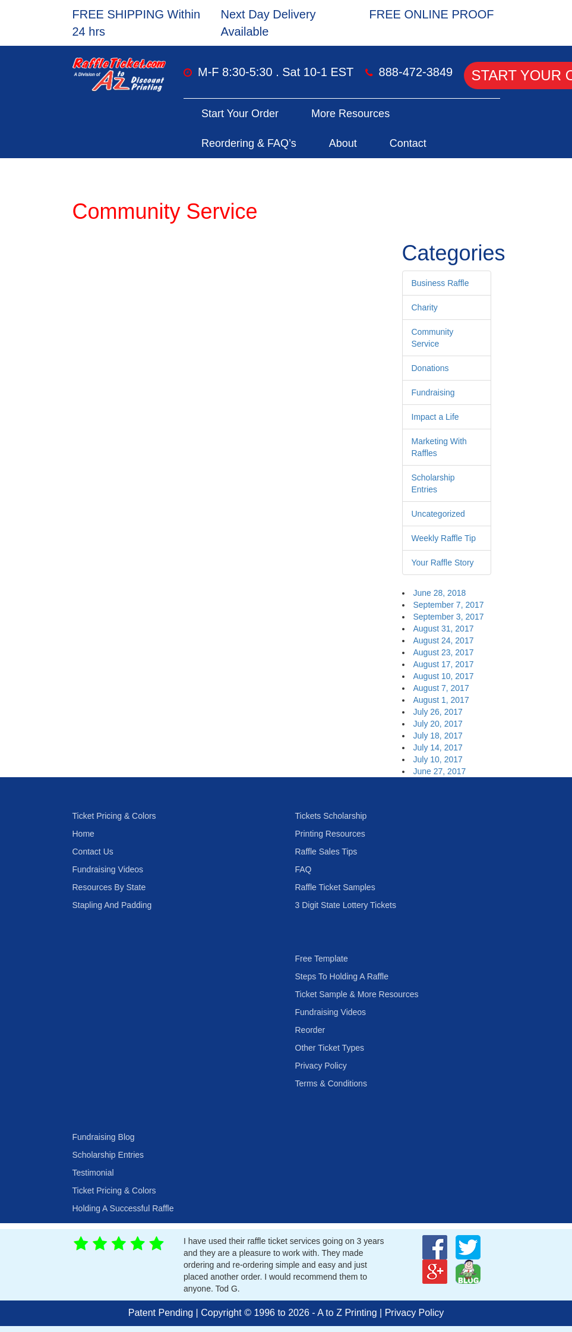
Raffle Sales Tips (326, 851)
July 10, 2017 (438, 759)
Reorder (310, 1030)
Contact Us (92, 851)
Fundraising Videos (108, 869)
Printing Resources (330, 833)
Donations (430, 368)
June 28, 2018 (439, 593)
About (343, 143)
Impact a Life (435, 417)
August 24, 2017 (443, 640)
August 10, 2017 (443, 676)
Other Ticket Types (329, 1048)
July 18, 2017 (438, 735)
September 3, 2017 (448, 616)
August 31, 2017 (443, 628)
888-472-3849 (416, 71)
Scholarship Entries (108, 1155)
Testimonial (93, 1172)
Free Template (321, 958)
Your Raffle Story (443, 562)
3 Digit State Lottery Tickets (345, 905)
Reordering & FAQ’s (248, 143)
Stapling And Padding (112, 905)
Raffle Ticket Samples (335, 887)
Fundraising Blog (103, 1137)
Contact (408, 143)
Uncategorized (438, 514)
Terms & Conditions (331, 1083)
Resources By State (109, 887)
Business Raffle (440, 283)
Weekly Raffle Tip (444, 538)
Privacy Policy (321, 1065)
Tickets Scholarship (331, 816)
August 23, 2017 (443, 652)
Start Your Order (240, 114)
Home (83, 833)
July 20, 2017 (438, 723)
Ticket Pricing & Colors (114, 816)
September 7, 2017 (448, 605)
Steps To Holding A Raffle (341, 976)
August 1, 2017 (441, 700)
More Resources (350, 114)
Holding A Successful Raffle (123, 1208)
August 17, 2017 (443, 664)
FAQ (303, 869)
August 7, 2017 (441, 688)
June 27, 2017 (439, 771)
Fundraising (433, 392)
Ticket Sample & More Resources (357, 994)
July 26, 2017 (438, 712)
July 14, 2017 (438, 747)
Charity (425, 307)
